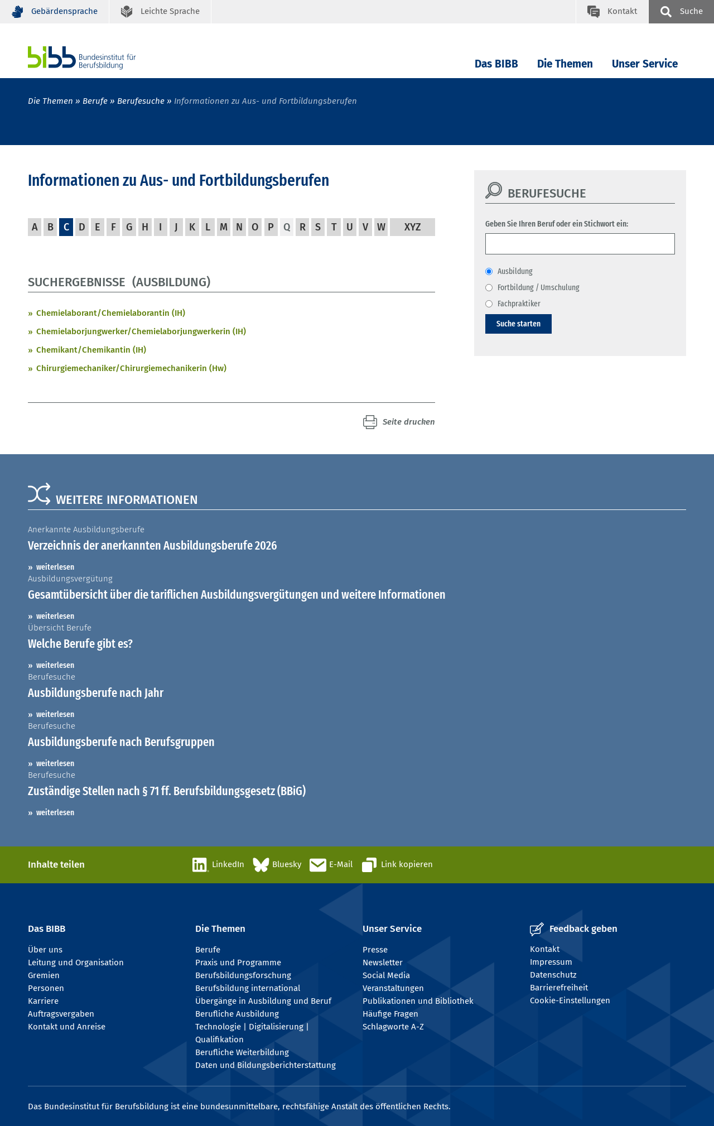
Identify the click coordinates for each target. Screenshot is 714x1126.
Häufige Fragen (390, 1014)
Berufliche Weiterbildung (242, 1052)
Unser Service (645, 63)
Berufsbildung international (247, 988)
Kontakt (544, 949)
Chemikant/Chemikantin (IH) (91, 350)
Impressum (551, 962)
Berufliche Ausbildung (237, 1014)
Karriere (43, 1001)
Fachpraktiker (519, 304)
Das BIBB (496, 63)
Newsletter (383, 962)
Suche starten (518, 324)
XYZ (412, 227)
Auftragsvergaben (61, 1014)
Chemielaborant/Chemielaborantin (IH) (110, 313)
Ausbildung (515, 271)
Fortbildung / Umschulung (539, 287)
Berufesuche (141, 101)
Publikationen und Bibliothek (418, 1001)
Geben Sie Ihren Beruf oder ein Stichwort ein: (556, 224)
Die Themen (565, 63)
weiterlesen (55, 567)
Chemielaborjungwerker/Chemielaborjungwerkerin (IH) (141, 331)
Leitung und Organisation (76, 962)
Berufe (95, 101)
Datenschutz (553, 975)
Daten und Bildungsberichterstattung (265, 1065)
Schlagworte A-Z (393, 1027)
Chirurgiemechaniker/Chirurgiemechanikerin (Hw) (131, 368)
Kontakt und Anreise (66, 1027)
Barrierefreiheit (559, 988)
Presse (375, 950)
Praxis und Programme (238, 962)
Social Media (386, 975)
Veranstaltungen (393, 988)
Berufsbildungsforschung (243, 975)
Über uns (45, 950)
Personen (46, 988)
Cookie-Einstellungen (570, 1000)
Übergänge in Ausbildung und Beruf (263, 1001)
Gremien (44, 975)
